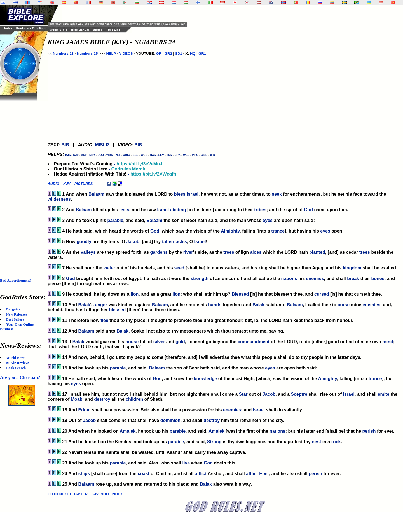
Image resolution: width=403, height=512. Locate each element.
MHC (195, 155)
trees (228, 252)
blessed (117, 309)
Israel (192, 194)
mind (387, 341)
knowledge (205, 378)
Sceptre (299, 394)
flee (104, 320)
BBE (135, 155)
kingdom (352, 268)
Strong (214, 441)
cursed (321, 294)
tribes (260, 209)
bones (378, 278)
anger (101, 304)
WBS (109, 155)
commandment (254, 341)
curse (344, 304)
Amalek (127, 431)
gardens (159, 252)
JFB (212, 155)
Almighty (230, 231)
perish (369, 431)
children (134, 399)
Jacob (132, 241)
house (132, 341)
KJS (68, 155)
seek (277, 194)
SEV (161, 155)
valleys (88, 252)
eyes (124, 209)
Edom (84, 409)
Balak (84, 304)
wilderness (59, 199)
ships (84, 473)
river (188, 252)
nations (289, 278)
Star (243, 394)
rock (336, 441)
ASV (84, 155)
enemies (315, 278)
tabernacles (174, 241)
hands (214, 304)
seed (179, 268)
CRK (177, 155)
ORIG (126, 155)
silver (159, 341)
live (186, 463)
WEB (144, 155)
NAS (153, 155)
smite (384, 394)
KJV (75, 155)
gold (180, 341)
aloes (255, 252)
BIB (65, 145)
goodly (84, 241)
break (353, 278)
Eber (264, 473)
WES (186, 155)
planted (317, 252)
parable (115, 220)
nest (316, 441)
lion (135, 294)
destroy (102, 399)
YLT (117, 155)
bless (180, 194)
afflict (201, 473)
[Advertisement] (22, 184)
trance (278, 231)
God (308, 209)
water (109, 268)
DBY (92, 155)
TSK (169, 155)
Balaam (96, 194)
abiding (178, 209)
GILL (204, 155)
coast (143, 473)
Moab (77, 399)
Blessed (240, 294)
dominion (170, 420)
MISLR (102, 145)
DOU (101, 155)
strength (199, 278)
